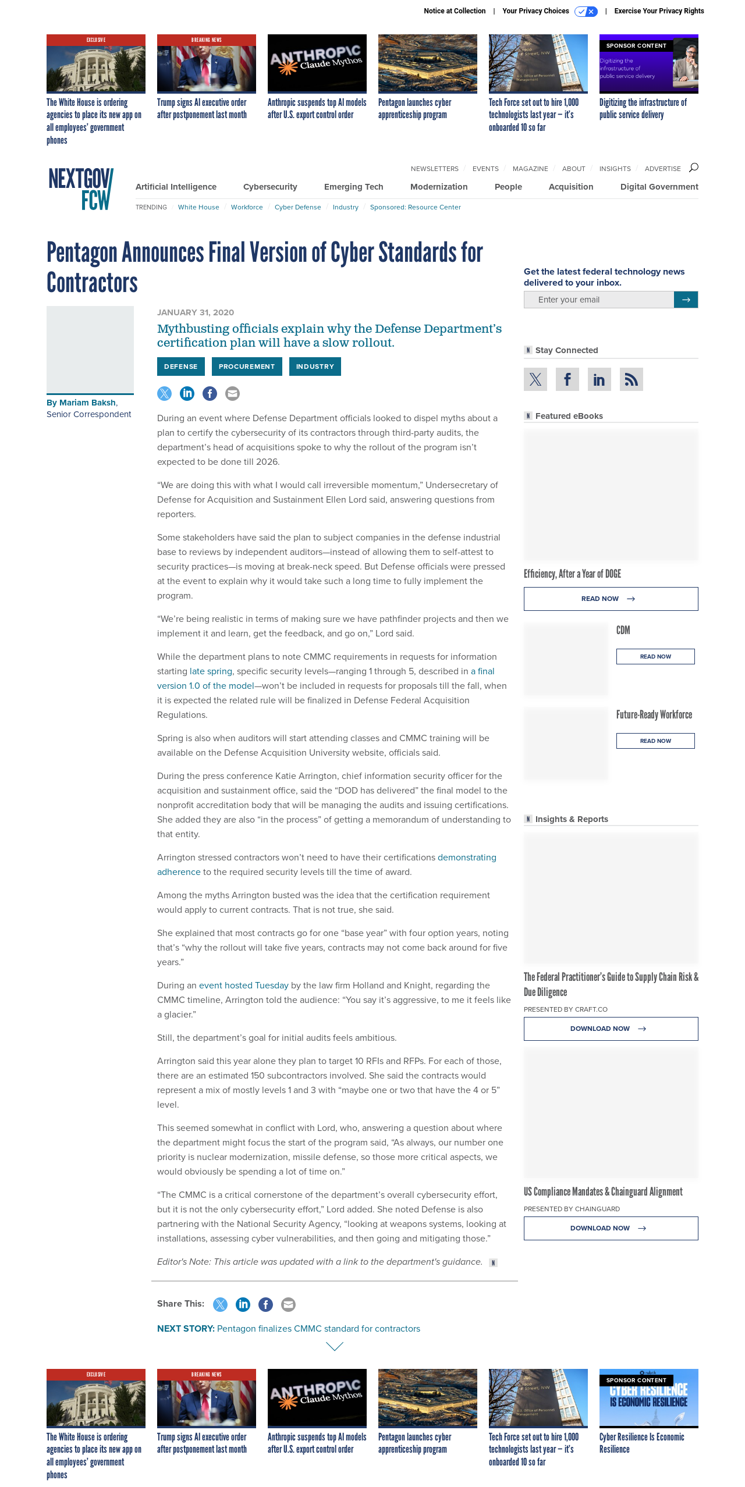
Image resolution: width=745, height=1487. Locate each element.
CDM (623, 630)
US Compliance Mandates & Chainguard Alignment (603, 1191)
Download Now (611, 1028)
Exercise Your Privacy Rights (659, 11)
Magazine (530, 168)
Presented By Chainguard (572, 1209)
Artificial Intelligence (176, 186)
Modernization (439, 186)
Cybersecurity (270, 186)
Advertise (663, 168)
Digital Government (659, 186)
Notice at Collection (454, 11)
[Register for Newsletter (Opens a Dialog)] (686, 299)
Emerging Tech (354, 186)
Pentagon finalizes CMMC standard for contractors (318, 1328)
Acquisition (571, 186)
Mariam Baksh (87, 402)
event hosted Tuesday (244, 985)
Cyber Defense (298, 207)
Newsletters (435, 168)
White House (198, 207)
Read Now (611, 598)
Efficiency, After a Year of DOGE (572, 574)
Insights (615, 168)
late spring (211, 671)
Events (486, 168)
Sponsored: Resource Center (415, 207)
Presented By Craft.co (566, 1009)
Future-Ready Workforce (654, 714)
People (508, 186)
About (574, 168)
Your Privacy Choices (550, 11)
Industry (346, 207)
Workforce (247, 207)
